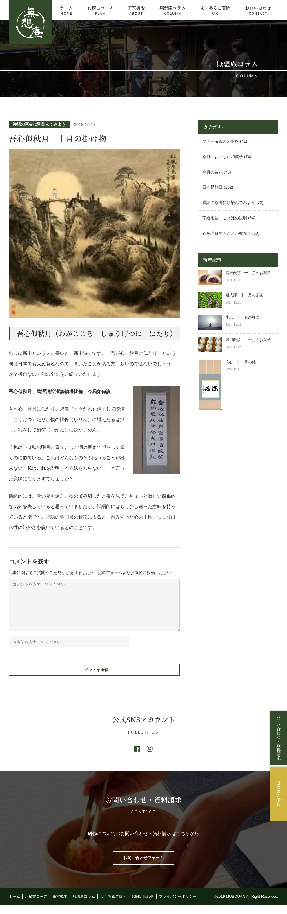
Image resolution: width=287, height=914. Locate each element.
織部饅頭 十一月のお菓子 (248, 339)
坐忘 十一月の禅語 (242, 317)
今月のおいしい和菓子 (222, 156)
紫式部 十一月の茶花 (246, 295)
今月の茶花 (212, 172)
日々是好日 (212, 187)
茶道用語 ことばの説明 (224, 218)
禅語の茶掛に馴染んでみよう (39, 124)
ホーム (66, 11)
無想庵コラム (172, 11)
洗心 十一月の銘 (241, 362)
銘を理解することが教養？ (226, 233)
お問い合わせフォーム (143, 866)
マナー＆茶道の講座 (220, 141)
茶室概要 (136, 11)
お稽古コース (100, 11)
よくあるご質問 (215, 11)
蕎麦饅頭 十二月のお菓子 (248, 273)
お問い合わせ (258, 11)
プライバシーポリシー (178, 905)
